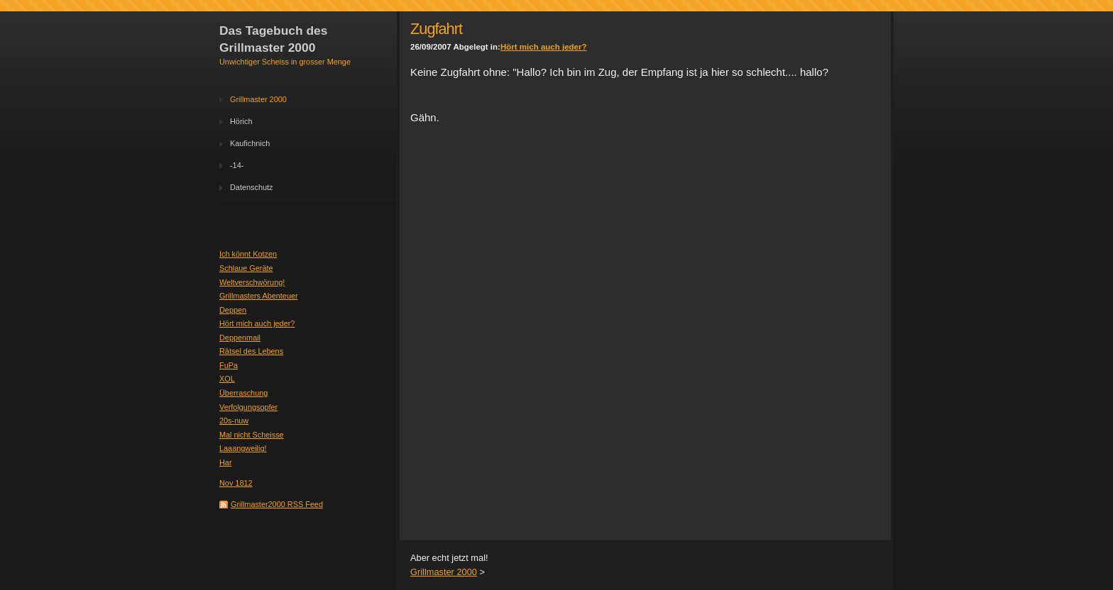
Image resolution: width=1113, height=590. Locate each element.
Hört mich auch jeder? (257, 323)
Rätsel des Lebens (251, 351)
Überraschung (243, 393)
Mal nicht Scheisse (251, 434)
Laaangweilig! (243, 448)
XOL (227, 378)
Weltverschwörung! (252, 282)
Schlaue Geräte (246, 268)
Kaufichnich (250, 143)
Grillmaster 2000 (258, 99)
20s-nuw (233, 420)
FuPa (228, 365)
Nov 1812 (236, 483)
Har (225, 462)
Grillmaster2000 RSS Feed (277, 504)
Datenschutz (251, 187)
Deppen (232, 310)
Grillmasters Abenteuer (258, 295)
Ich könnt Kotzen (248, 254)
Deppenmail (240, 337)
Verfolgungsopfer (248, 407)
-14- (236, 165)
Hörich (241, 121)
